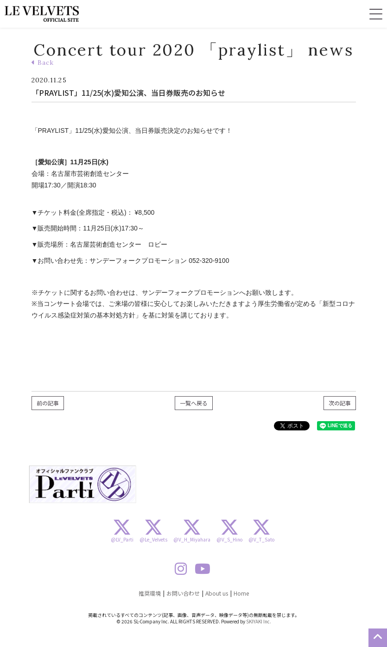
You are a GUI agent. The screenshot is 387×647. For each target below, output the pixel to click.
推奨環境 (150, 593)
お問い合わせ (183, 593)
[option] (82, 484)
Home (241, 593)
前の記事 (48, 403)
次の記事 (340, 403)
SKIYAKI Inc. (258, 621)
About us (216, 593)
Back (43, 62)
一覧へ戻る (194, 403)
